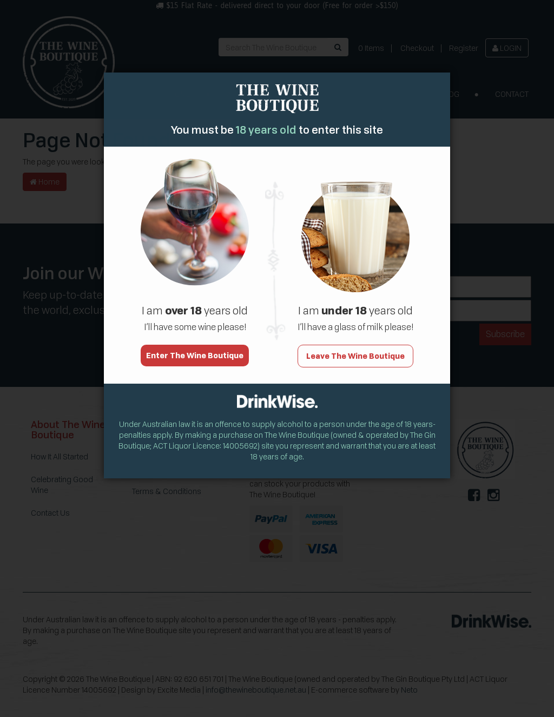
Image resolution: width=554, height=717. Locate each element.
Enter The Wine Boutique (194, 350)
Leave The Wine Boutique (355, 350)
